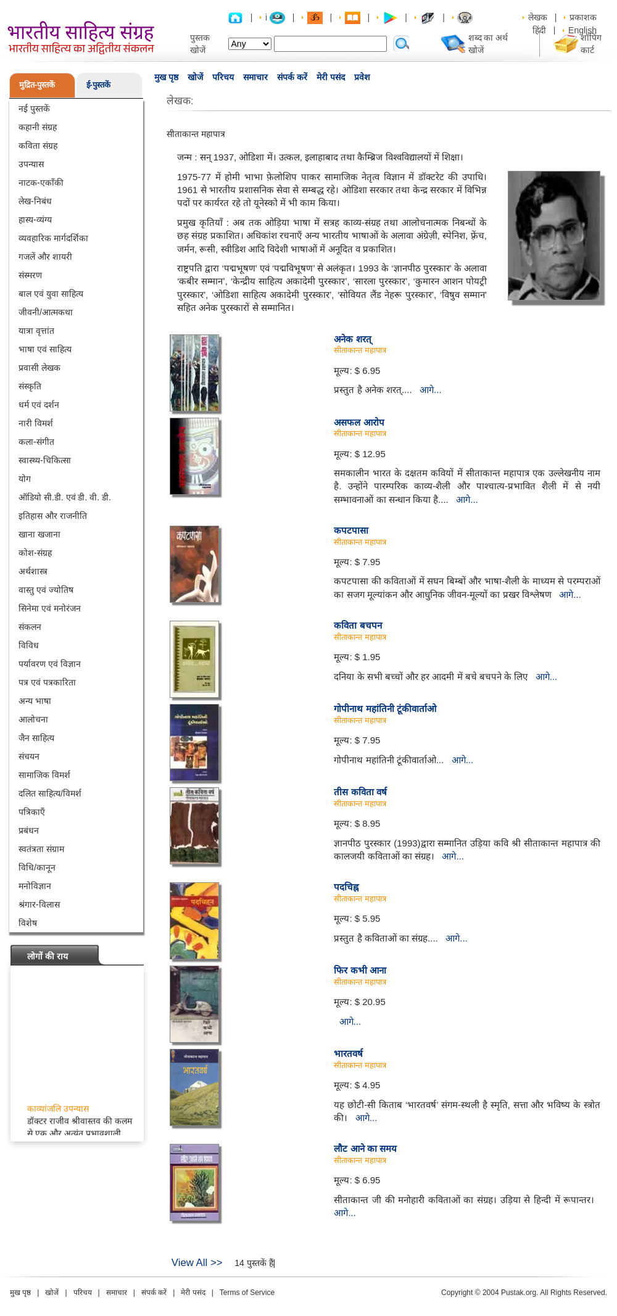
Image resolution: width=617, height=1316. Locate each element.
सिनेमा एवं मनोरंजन (50, 608)
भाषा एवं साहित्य (45, 349)
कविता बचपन (357, 625)
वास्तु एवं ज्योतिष (46, 590)
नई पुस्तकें (34, 109)
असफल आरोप (359, 422)
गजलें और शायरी (45, 257)
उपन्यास (31, 164)
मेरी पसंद (331, 77)
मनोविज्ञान (35, 886)
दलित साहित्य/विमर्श (50, 793)
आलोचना (33, 719)
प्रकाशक (583, 17)
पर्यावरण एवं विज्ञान (50, 664)
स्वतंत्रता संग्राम (41, 849)
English (582, 30)
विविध (29, 645)
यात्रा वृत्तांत (36, 331)
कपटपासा (351, 530)
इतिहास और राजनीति (53, 516)
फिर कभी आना (360, 970)
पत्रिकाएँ (32, 812)
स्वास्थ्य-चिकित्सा (45, 460)
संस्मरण (30, 275)
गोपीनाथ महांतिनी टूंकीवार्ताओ (385, 708)
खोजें (195, 77)
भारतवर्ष (348, 1053)
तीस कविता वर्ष (360, 792)
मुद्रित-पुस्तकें (37, 84)
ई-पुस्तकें (98, 84)
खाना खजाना (39, 534)
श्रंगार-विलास (39, 904)
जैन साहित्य (36, 738)
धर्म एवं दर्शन (39, 405)
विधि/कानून (37, 867)
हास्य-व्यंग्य (35, 220)
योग (25, 479)
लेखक (537, 17)
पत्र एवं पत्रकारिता (47, 682)
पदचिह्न (346, 887)
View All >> (197, 1262)
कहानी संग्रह (38, 127)
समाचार (255, 77)
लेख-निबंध (35, 201)
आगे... (431, 389)
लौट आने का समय (365, 1148)
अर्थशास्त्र (33, 571)
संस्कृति (30, 386)
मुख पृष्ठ (166, 77)
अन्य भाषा (35, 701)
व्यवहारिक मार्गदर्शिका (53, 238)
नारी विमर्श (36, 423)
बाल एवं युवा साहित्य (51, 294)
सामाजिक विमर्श (44, 775)
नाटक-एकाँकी (41, 183)
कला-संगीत (36, 442)
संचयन (29, 756)
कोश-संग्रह (35, 553)
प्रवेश (362, 77)
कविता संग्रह (38, 146)
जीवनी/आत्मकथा (46, 312)
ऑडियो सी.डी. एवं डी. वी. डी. (65, 497)
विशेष (28, 923)
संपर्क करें (292, 77)
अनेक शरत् (352, 339)
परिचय (223, 77)
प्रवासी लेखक (39, 368)
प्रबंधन (29, 830)
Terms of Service (247, 1292)
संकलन (30, 627)
